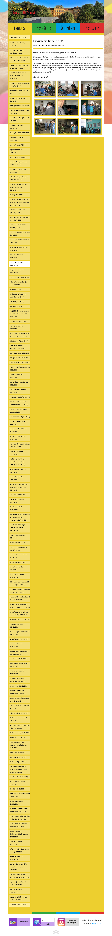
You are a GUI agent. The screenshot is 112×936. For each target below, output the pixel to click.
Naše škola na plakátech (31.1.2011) (17, 453)
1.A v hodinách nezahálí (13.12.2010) (17, 672)
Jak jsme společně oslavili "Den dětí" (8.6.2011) (19, 92)
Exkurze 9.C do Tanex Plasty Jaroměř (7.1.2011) (18, 548)
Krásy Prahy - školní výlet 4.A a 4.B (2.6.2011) (19, 111)
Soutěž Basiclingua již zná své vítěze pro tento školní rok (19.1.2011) (19, 487)
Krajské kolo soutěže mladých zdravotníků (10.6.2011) (19, 66)
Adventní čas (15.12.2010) (18, 659)
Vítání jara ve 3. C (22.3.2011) (19, 358)
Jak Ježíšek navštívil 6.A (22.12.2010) (17, 576)
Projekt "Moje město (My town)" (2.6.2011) (19, 119)
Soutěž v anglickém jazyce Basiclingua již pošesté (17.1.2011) (17, 528)
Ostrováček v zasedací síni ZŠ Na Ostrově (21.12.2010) (20, 591)
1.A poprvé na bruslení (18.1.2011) (17, 501)
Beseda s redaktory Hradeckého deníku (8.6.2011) (19, 84)
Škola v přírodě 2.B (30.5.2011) (19, 133)
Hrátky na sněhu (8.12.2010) (19, 713)
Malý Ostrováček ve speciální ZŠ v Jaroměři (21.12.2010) (19, 583)
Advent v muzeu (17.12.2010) (19, 620)
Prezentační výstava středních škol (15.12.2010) (19, 653)
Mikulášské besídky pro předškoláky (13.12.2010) (18, 692)
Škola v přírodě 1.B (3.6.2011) (19, 106)
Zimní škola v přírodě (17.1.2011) (16, 508)
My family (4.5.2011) (16, 195)
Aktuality (92, 28)
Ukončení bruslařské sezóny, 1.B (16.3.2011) (20, 368)
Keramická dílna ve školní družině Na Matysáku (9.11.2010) (20, 817)
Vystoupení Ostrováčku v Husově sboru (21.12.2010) (20, 598)
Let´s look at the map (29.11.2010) (16, 802)
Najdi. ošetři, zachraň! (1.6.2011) (16, 126)
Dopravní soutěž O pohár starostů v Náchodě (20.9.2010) (20, 876)
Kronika (20, 28)
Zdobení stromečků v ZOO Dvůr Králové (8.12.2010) (19, 727)
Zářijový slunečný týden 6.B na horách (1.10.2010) (19, 850)
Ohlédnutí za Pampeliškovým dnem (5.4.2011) (18, 283)
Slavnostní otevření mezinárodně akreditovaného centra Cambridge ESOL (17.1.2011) (19, 517)
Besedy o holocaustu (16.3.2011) (16, 376)
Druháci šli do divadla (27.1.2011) (16, 478)
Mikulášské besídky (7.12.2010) (19, 733)
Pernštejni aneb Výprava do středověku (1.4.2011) (18, 295)
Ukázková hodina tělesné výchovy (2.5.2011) (17, 211)
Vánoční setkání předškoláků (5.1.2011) (18, 556)
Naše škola (44, 28)
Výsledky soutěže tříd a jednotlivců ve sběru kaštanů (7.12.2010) (18, 745)
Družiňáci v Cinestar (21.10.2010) (16, 843)
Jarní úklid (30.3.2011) (17, 306)
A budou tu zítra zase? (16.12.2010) (16, 625)
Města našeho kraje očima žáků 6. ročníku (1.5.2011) (19, 218)
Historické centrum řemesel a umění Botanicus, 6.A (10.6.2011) (18, 76)
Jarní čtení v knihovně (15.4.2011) (16, 256)
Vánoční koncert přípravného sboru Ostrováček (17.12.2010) (20, 606)
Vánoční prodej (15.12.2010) (19, 639)
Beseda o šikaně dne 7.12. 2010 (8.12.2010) (20, 707)
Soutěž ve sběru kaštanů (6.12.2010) (17, 783)
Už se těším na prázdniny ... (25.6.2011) (18, 44)
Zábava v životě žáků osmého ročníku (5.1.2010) (19, 898)
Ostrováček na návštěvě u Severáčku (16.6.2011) (17, 51)
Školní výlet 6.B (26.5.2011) (18, 157)
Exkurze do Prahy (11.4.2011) (19, 277)
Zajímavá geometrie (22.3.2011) (19, 353)
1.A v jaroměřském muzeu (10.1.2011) (17, 536)
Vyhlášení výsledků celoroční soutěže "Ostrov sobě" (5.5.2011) (18, 187)
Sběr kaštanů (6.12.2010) (18, 757)
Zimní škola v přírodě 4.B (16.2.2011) (17, 438)
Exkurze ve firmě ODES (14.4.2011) (16, 263)
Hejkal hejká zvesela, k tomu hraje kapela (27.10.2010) (18, 825)
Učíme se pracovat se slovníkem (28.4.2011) (19, 241)
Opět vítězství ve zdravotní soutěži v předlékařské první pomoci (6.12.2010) (18, 769)
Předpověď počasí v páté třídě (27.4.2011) (19, 248)
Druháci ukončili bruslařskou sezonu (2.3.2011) (18, 410)
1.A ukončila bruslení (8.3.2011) (20, 397)
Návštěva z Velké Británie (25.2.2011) (17, 423)
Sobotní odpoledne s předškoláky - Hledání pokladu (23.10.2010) (19, 834)
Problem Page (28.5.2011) (18, 145)
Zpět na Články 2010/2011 (19, 37)
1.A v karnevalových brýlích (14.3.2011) (18, 391)
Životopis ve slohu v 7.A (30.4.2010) (17, 891)
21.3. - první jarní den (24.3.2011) (16, 327)
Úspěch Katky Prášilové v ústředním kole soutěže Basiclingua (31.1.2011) (17, 462)
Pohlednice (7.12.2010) (17, 738)
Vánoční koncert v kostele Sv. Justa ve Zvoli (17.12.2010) (19, 613)
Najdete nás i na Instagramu (72, 922)
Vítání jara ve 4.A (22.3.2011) (19, 341)
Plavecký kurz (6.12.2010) (18, 753)
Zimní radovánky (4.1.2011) (18, 562)
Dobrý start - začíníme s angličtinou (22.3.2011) (17, 347)
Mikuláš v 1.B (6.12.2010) (18, 762)
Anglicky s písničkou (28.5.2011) (16, 151)
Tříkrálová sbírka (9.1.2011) (18, 543)
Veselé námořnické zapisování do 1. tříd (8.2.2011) (20, 445)
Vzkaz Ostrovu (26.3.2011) (18, 321)
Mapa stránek (24, 922)
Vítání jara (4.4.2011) (16, 290)
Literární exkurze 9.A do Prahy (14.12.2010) (19, 665)
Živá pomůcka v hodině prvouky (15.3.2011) (19, 383)
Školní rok (68, 28)
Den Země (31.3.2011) (17, 302)
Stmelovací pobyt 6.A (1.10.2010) (16, 858)
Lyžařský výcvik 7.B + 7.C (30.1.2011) (18, 470)
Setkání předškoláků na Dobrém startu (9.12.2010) (19, 699)
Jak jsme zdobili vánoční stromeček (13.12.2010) (17, 680)
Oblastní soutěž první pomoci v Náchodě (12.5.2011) (19, 178)
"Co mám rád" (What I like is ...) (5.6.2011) (19, 99)
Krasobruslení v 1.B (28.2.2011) (20, 417)
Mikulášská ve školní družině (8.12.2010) (18, 719)
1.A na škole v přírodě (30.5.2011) (16, 139)
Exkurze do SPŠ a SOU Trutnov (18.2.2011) (19, 430)
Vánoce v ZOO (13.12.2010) (18, 686)
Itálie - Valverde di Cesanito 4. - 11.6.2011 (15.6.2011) (19, 59)
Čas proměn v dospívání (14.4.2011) (17, 271)
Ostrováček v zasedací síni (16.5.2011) (18, 170)
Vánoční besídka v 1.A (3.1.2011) (16, 568)
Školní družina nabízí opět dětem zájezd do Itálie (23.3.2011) (19, 335)
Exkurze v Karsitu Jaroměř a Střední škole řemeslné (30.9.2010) (18, 867)
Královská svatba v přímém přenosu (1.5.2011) (18, 226)
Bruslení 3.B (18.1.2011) (17, 495)
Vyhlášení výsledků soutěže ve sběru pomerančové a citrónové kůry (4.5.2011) (19, 202)
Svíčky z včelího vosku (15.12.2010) (16, 645)
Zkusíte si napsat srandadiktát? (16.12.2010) (19, 633)
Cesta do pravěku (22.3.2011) (19, 362)
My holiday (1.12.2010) (17, 789)
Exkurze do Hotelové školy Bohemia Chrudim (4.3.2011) (19, 403)
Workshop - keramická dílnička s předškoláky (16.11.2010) (19, 810)
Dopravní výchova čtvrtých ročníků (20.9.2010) (18, 883)
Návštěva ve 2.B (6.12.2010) (19, 777)
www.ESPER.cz (96, 923)
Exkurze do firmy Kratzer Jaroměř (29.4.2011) (20, 233)
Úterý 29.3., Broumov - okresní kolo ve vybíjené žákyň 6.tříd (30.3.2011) (19, 314)
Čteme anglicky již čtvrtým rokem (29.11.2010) (20, 795)
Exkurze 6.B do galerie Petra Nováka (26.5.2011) (18, 163)
